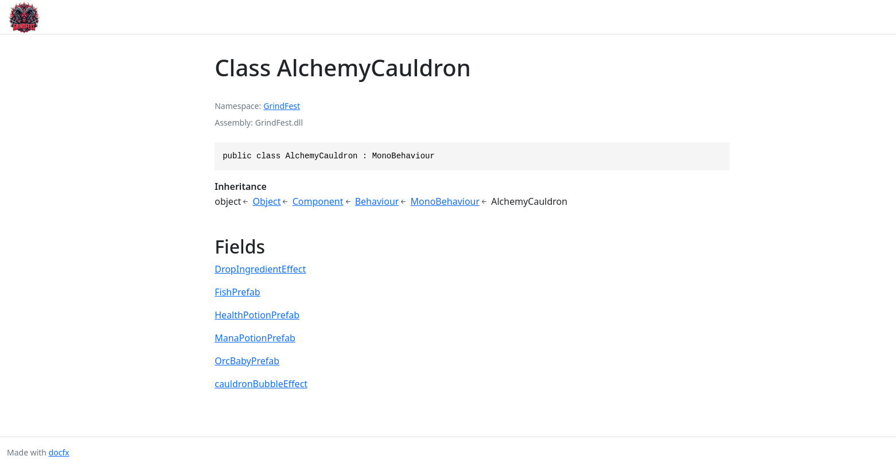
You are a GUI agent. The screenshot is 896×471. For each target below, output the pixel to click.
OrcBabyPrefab (247, 361)
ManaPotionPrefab (255, 338)
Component (318, 201)
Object (267, 201)
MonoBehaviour (445, 201)
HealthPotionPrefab (257, 315)
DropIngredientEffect (260, 269)
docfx (59, 452)
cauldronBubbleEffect (261, 383)
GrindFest (281, 105)
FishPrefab (237, 292)
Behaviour (377, 201)
